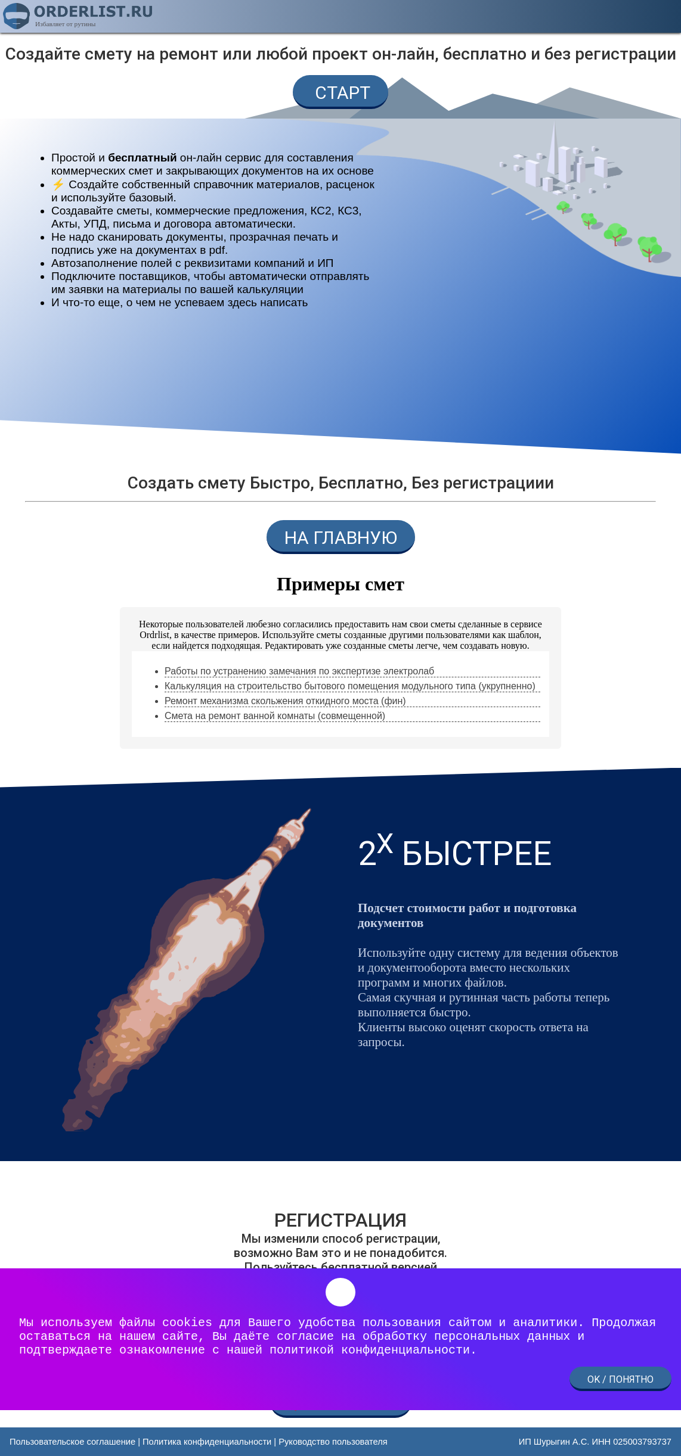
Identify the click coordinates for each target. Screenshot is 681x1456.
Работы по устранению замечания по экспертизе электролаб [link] (299, 671)
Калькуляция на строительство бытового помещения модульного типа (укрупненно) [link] (350, 686)
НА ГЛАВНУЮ (340, 537)
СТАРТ (340, 92)
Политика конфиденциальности (207, 1441)
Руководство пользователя (333, 1441)
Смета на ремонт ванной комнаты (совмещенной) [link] (275, 716)
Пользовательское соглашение (72, 1441)
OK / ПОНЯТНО (620, 1379)
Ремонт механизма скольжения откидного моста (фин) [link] (285, 701)
